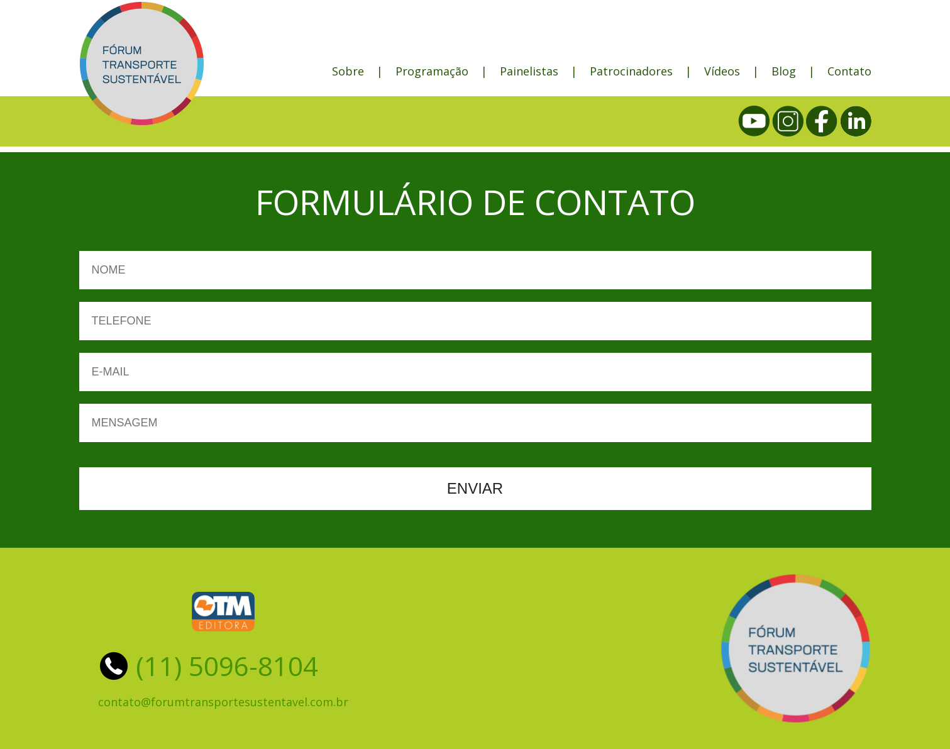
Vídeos (722, 71)
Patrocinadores (631, 71)
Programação (431, 71)
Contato (849, 71)
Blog (783, 71)
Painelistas (529, 71)
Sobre (348, 71)
